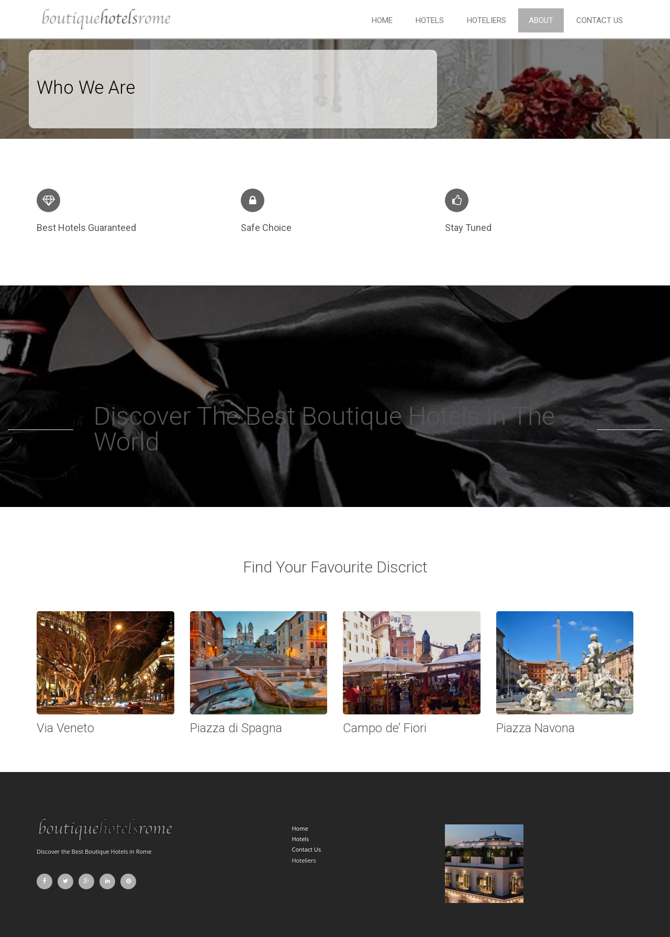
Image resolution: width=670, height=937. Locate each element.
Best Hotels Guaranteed (86, 227)
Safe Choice (266, 227)
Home (382, 20)
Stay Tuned (468, 227)
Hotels (430, 20)
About (541, 20)
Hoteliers (486, 20)
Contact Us (599, 20)
